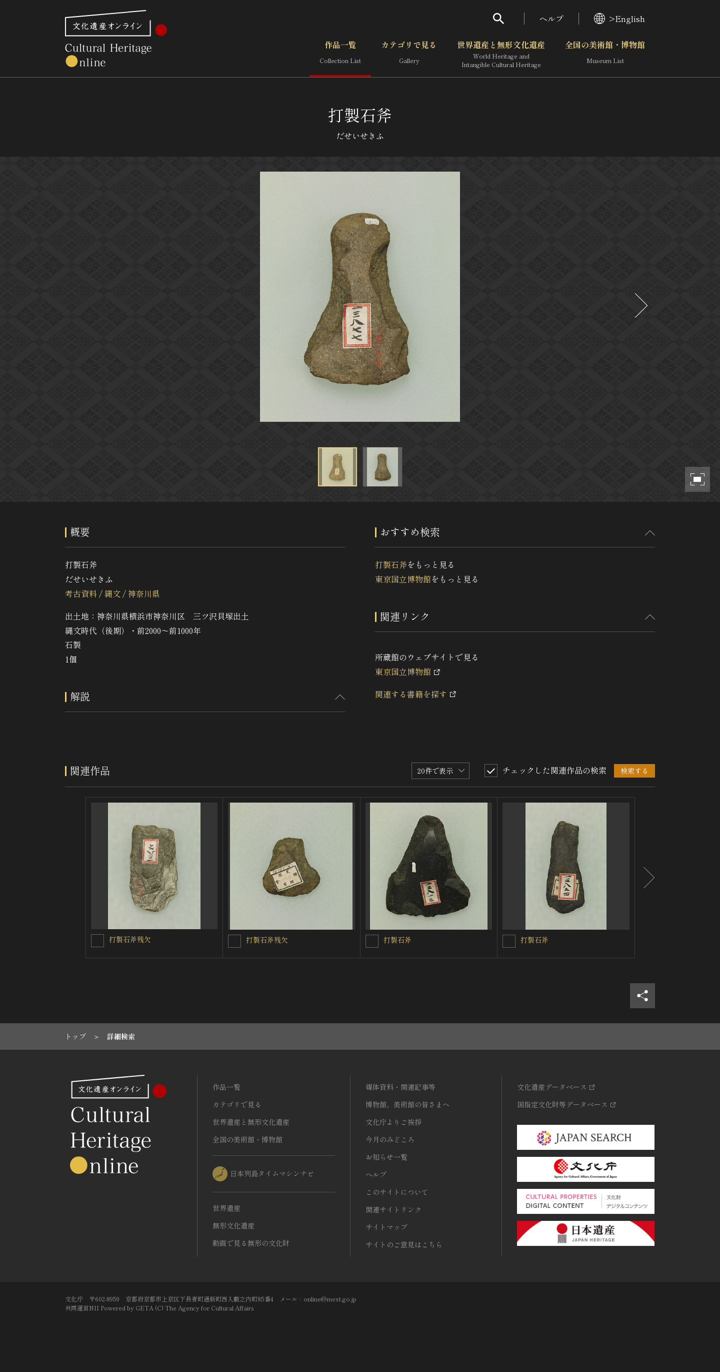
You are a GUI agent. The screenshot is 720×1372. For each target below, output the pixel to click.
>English (619, 19)
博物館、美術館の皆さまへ (408, 1104)
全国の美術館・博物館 (605, 55)
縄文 (112, 593)
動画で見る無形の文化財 (251, 1243)
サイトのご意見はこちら (404, 1244)
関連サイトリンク (394, 1209)
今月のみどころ (390, 1139)
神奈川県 (144, 593)
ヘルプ (552, 19)
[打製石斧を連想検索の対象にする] (372, 941)
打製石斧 (391, 564)
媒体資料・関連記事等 (401, 1087)
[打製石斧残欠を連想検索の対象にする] (97, 940)
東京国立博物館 (403, 579)
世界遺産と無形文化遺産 (501, 55)
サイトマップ (387, 1227)
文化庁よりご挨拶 (394, 1122)
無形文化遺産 (233, 1225)
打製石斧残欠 (130, 939)
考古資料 (81, 593)
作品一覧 (340, 55)
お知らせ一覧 (387, 1157)
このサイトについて (397, 1192)
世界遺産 (226, 1208)
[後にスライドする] (640, 305)
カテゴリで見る (409, 55)
